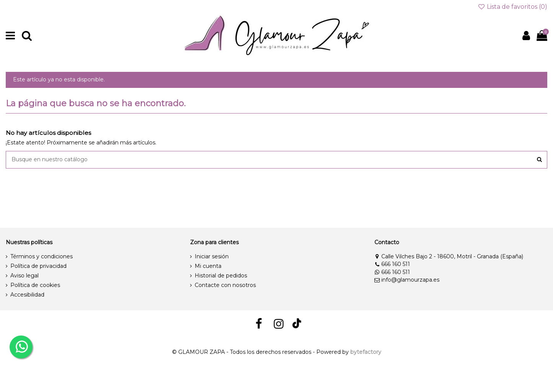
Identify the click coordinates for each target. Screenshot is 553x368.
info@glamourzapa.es (406, 279)
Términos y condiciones (41, 256)
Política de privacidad (38, 266)
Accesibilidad (27, 294)
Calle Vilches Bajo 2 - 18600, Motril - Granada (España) (448, 256)
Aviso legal (24, 275)
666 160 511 (392, 264)
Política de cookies (35, 285)
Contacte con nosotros (225, 285)
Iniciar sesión (212, 256)
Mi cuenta (208, 266)
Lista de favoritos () (512, 6)
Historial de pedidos (221, 275)
